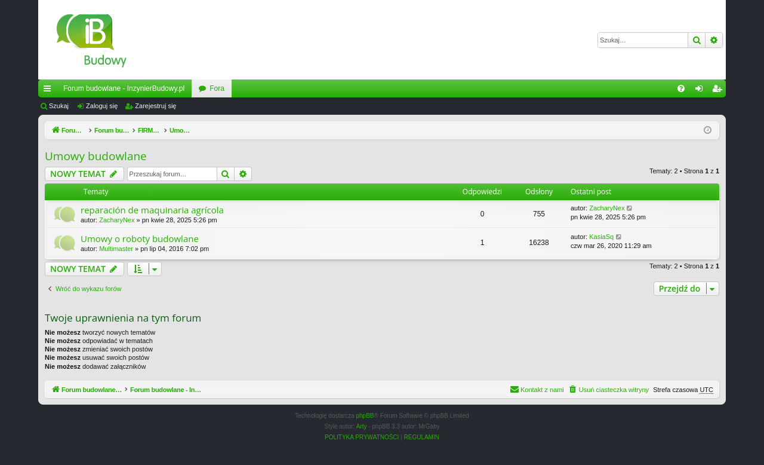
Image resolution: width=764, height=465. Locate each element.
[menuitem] (681, 88)
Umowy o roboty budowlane (140, 238)
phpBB (365, 415)
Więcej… (49, 90)
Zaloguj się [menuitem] (701, 90)
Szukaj (59, 105)
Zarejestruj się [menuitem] (719, 90)
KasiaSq (601, 236)
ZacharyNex (116, 220)
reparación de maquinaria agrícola (152, 210)
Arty (361, 426)
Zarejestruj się (155, 105)
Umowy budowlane (96, 156)
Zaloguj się (102, 105)
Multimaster (116, 248)
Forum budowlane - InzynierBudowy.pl (123, 88)
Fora (217, 88)
